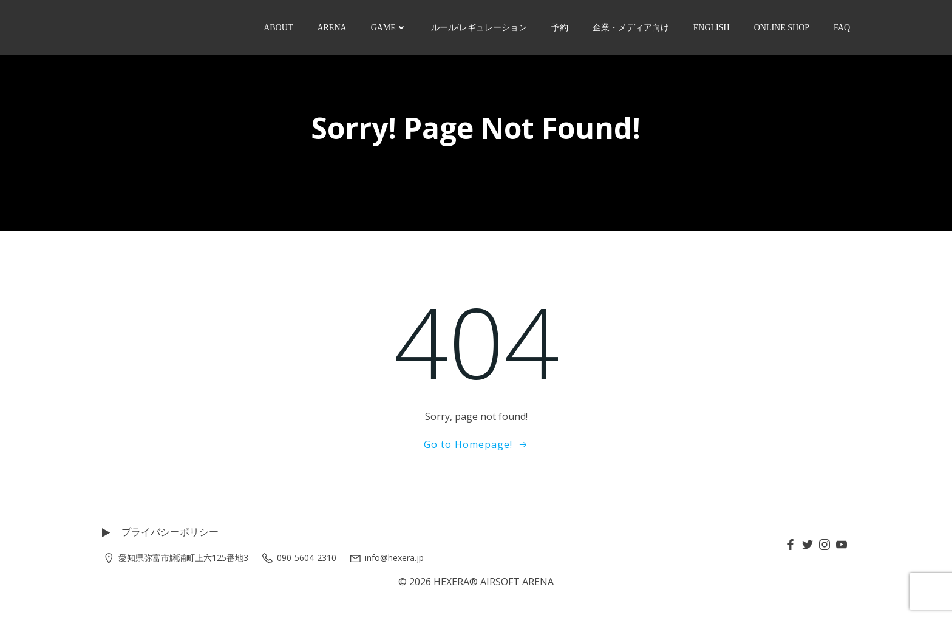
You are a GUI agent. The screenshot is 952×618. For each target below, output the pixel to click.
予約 (559, 27)
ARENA (331, 27)
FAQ (842, 27)
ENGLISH (711, 27)
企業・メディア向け (631, 27)
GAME (389, 27)
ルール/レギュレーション (479, 27)
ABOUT (278, 27)
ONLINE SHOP (781, 27)
